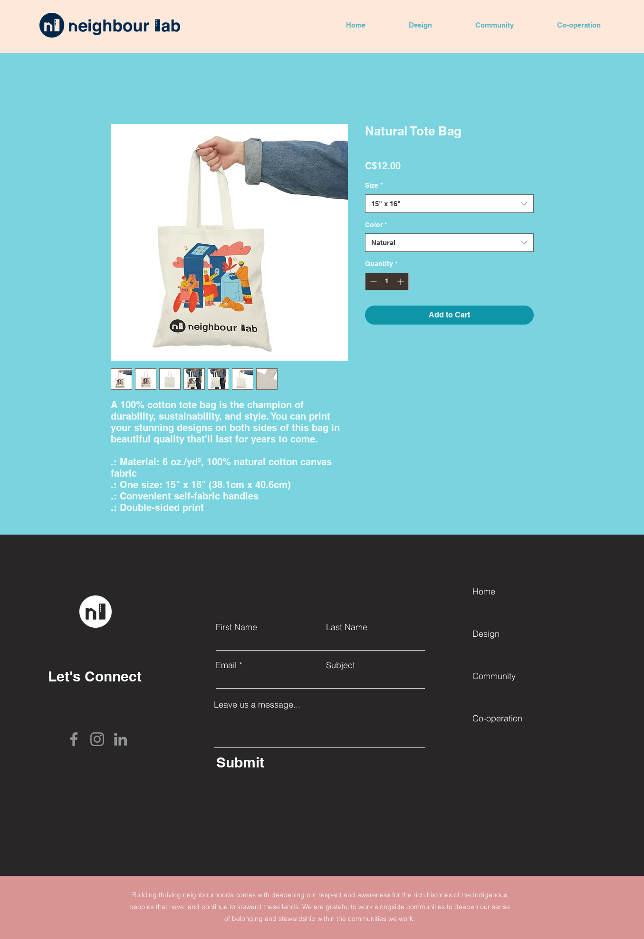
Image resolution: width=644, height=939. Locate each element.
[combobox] (449, 203)
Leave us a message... (257, 704)
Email (226, 665)
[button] (420, 25)
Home (483, 591)
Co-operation (497, 718)
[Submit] (285, 762)
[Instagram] (97, 739)
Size (374, 185)
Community (494, 676)
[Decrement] (372, 281)
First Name (236, 627)
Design (486, 633)
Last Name (346, 627)
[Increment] (401, 281)
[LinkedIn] (120, 739)
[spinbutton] (386, 281)
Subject (340, 665)
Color (376, 225)
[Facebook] (74, 739)
